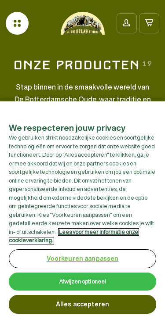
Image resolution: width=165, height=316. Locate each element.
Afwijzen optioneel (82, 284)
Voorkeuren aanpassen (83, 261)
